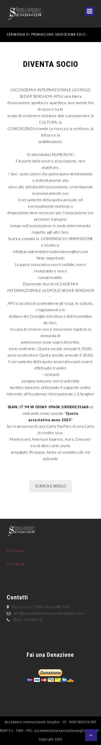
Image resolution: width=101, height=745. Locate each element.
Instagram (16, 563)
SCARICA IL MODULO (50, 486)
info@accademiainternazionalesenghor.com (50, 251)
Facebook (15, 550)
